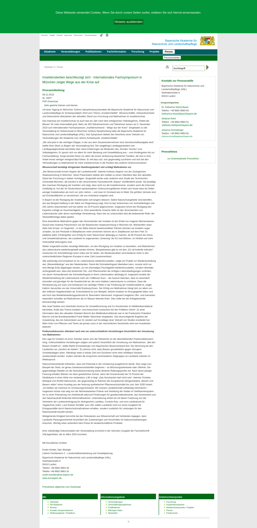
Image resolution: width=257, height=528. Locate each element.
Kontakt (60, 35)
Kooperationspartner (175, 505)
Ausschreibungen (90, 35)
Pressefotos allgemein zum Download (61, 486)
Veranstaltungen (70, 51)
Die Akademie (56, 505)
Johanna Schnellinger (172, 130)
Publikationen (93, 51)
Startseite (44, 35)
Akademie (50, 51)
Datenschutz (78, 35)
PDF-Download (50, 101)
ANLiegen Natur (115, 510)
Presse (169, 51)
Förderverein (172, 513)
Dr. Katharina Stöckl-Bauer (175, 107)
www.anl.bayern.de (52, 478)
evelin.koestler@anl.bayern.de (57, 474)
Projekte (154, 51)
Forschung (138, 51)
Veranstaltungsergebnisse (119, 505)
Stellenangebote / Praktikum (62, 513)
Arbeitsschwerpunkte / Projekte (180, 507)
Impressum (68, 35)
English (52, 35)
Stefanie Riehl (169, 118)
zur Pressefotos (183, 158)
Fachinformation (116, 51)
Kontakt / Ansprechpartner (61, 510)
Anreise (53, 507)
